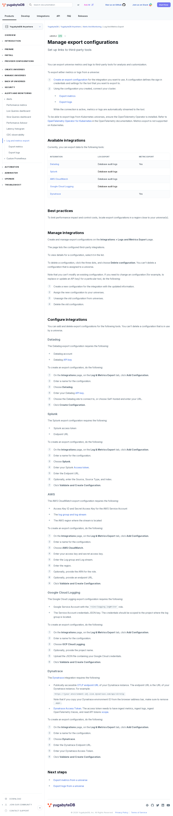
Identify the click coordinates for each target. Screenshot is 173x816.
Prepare (9, 49)
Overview (10, 35)
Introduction (13, 41)
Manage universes (15, 75)
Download (13, 799)
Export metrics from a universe (70, 780)
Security (10, 87)
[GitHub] (152, 805)
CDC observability (15, 134)
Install (9, 55)
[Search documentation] (50, 4)
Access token (81, 467)
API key (67, 359)
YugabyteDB (53, 27)
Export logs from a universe (69, 786)
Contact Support (17, 810)
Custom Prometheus (16, 158)
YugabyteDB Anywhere (71, 27)
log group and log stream (72, 514)
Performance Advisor (17, 123)
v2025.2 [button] (58, 35)
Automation (12, 167)
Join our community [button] (18, 805)
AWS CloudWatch (59, 179)
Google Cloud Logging (61, 186)
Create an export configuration (70, 79)
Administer (11, 173)
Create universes (15, 69)
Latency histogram (15, 128)
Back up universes (15, 81)
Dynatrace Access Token (67, 708)
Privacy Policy (121, 812)
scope (105, 712)
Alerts (9, 99)
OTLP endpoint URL (88, 685)
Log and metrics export (18, 140)
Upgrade (9, 179)
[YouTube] (168, 805)
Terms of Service (139, 812)
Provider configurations (19, 61)
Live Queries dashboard (18, 111)
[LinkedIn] (163, 805)
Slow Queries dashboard (19, 117)
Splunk (53, 171)
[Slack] (147, 805)
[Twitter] (157, 805)
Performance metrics (17, 105)
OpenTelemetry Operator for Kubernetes (70, 121)
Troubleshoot (13, 185)
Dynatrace (55, 194)
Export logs (14, 152)
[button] (164, 4)
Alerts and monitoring (18, 93)
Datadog (54, 164)
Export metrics (16, 146)
